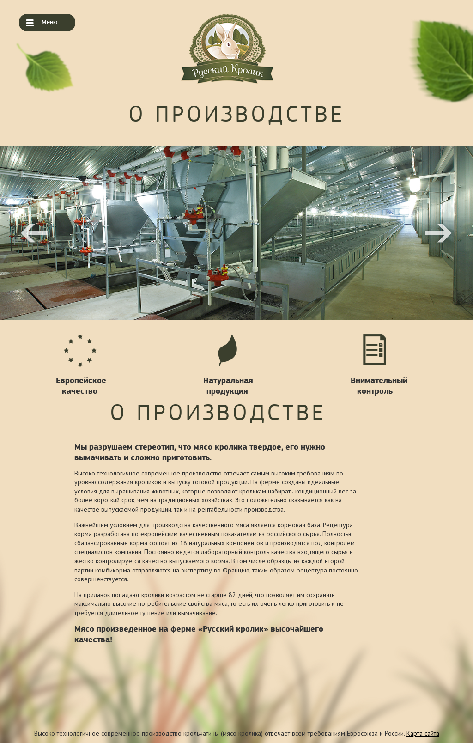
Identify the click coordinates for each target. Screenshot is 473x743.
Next (438, 233)
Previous (34, 233)
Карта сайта (422, 733)
